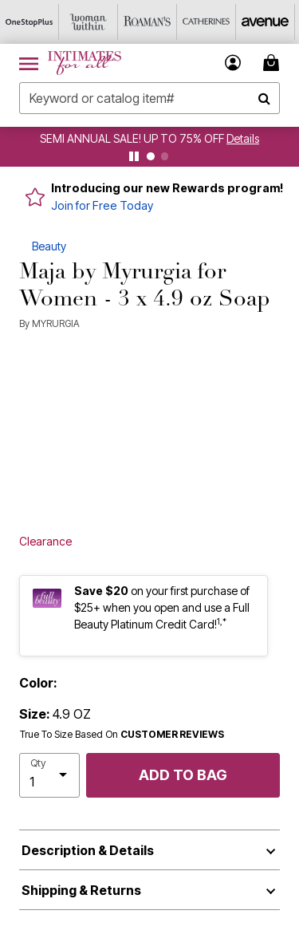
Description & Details (88, 850)
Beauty (49, 246)
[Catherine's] (206, 22)
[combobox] (149, 98)
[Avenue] (265, 22)
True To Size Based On (122, 734)
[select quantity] (49, 775)
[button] (233, 62)
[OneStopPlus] (29, 22)
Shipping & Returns (81, 890)
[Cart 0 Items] (273, 62)
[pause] (134, 156)
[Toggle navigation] (28, 63)
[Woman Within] (88, 22)
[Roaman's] (147, 22)
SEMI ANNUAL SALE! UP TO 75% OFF (132, 138)
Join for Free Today (102, 205)
